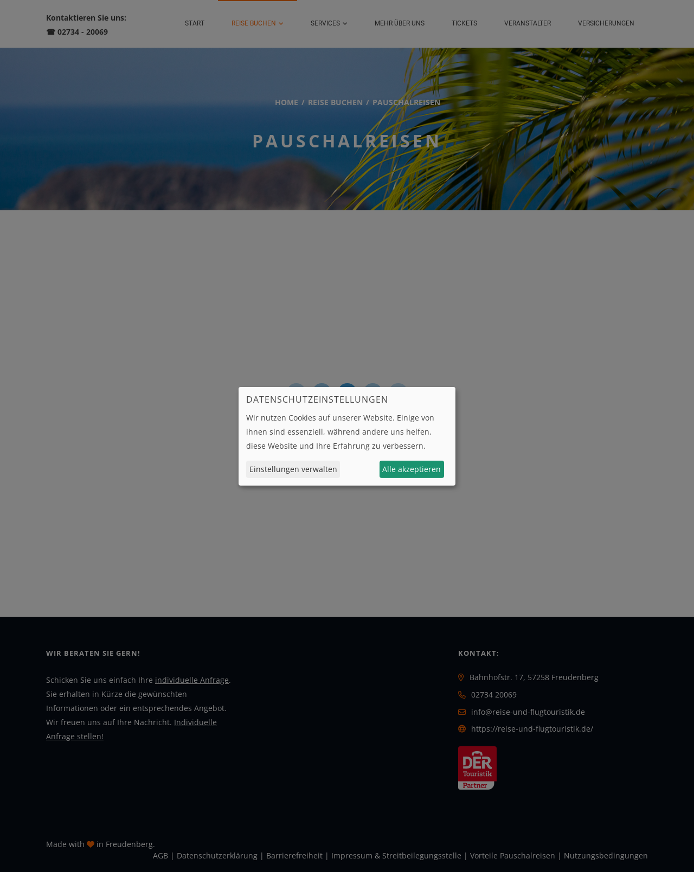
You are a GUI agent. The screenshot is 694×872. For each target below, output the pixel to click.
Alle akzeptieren (411, 469)
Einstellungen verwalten (293, 469)
